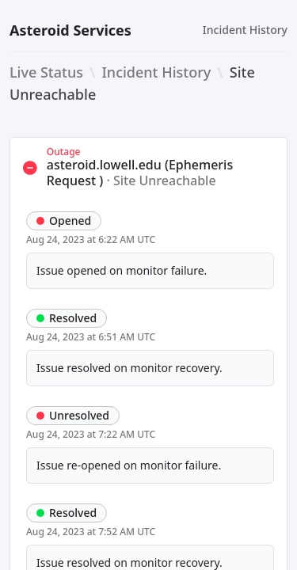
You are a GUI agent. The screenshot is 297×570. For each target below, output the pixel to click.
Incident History (245, 29)
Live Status (46, 72)
